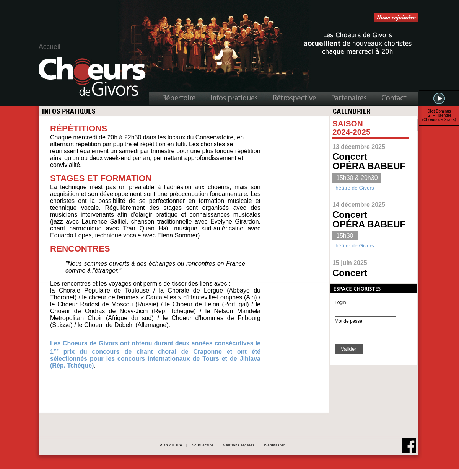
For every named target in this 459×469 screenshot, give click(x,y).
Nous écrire (202, 445)
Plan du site (170, 445)
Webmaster (274, 445)
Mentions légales (239, 445)
